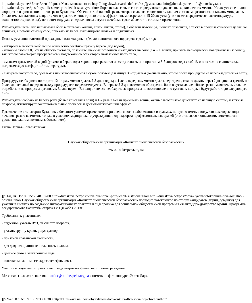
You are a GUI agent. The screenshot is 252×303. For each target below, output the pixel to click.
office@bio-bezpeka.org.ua (69, 276)
